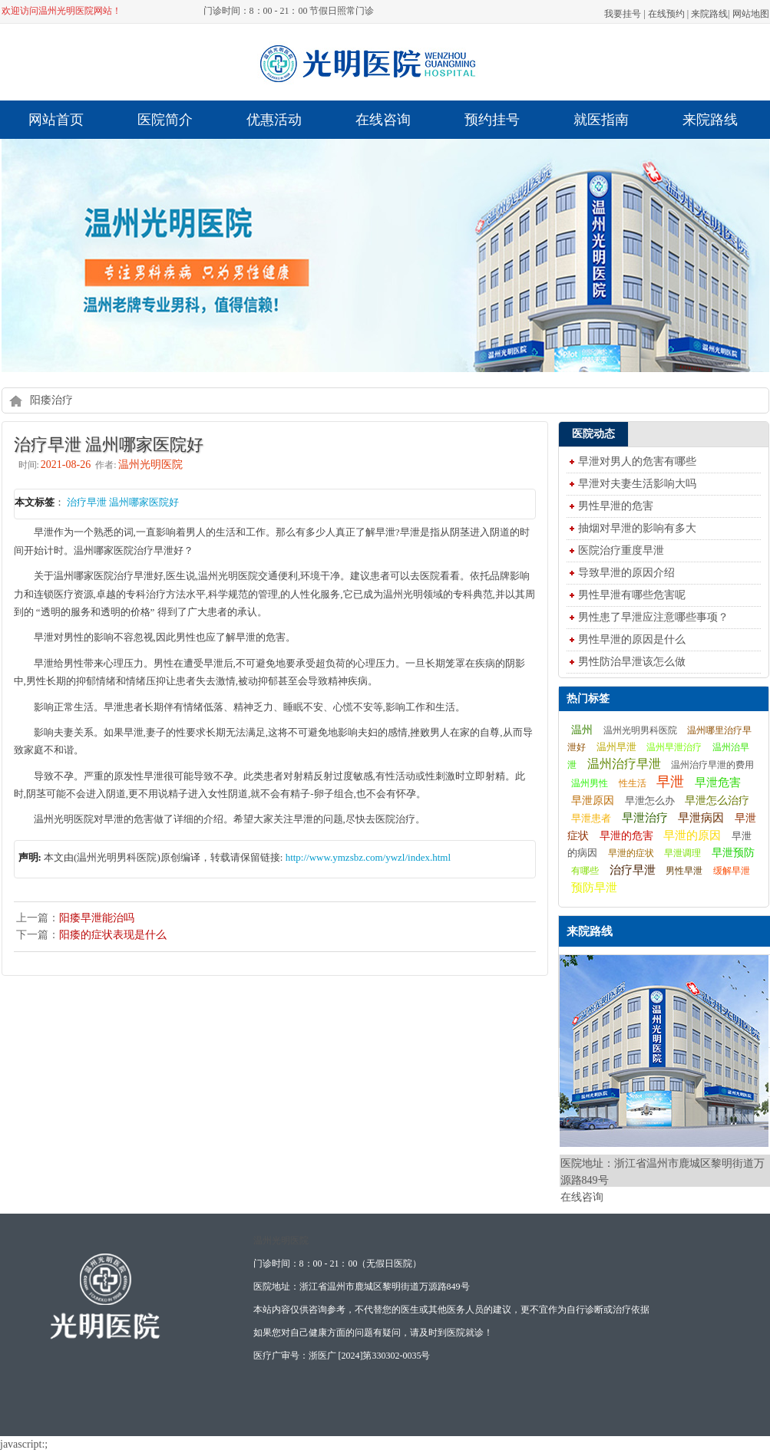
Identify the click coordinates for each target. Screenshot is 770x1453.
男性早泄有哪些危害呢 (632, 595)
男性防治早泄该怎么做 (632, 661)
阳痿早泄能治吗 (96, 918)
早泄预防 (733, 852)
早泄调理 (682, 853)
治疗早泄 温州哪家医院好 (123, 502)
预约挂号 (492, 119)
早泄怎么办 (650, 801)
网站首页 (56, 119)
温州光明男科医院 (640, 730)
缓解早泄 (731, 870)
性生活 (632, 783)
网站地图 (750, 13)
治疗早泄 (633, 869)
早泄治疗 (645, 817)
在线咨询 (383, 119)
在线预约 (666, 13)
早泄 (670, 781)
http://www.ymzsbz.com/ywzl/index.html (368, 857)
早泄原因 (592, 800)
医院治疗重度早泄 (621, 550)
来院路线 (709, 13)
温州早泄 (616, 747)
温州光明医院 (281, 1240)
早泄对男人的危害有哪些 (637, 461)
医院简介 (165, 119)
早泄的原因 (692, 835)
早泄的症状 (631, 853)
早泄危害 (718, 782)
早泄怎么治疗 (717, 800)
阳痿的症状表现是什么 (113, 935)
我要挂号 (622, 13)
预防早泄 (594, 887)
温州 (582, 729)
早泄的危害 (626, 835)
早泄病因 (701, 818)
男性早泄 (684, 870)
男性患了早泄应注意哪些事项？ (653, 617)
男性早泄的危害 (615, 506)
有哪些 (585, 870)
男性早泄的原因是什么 (632, 639)
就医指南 (601, 119)
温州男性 (589, 783)
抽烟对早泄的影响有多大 (637, 528)
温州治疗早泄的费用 (712, 764)
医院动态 (593, 434)
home (16, 400)
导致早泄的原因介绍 (626, 572)
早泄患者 (591, 818)
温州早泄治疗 (674, 747)
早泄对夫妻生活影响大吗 (637, 483)
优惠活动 (274, 119)
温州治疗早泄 (624, 763)
